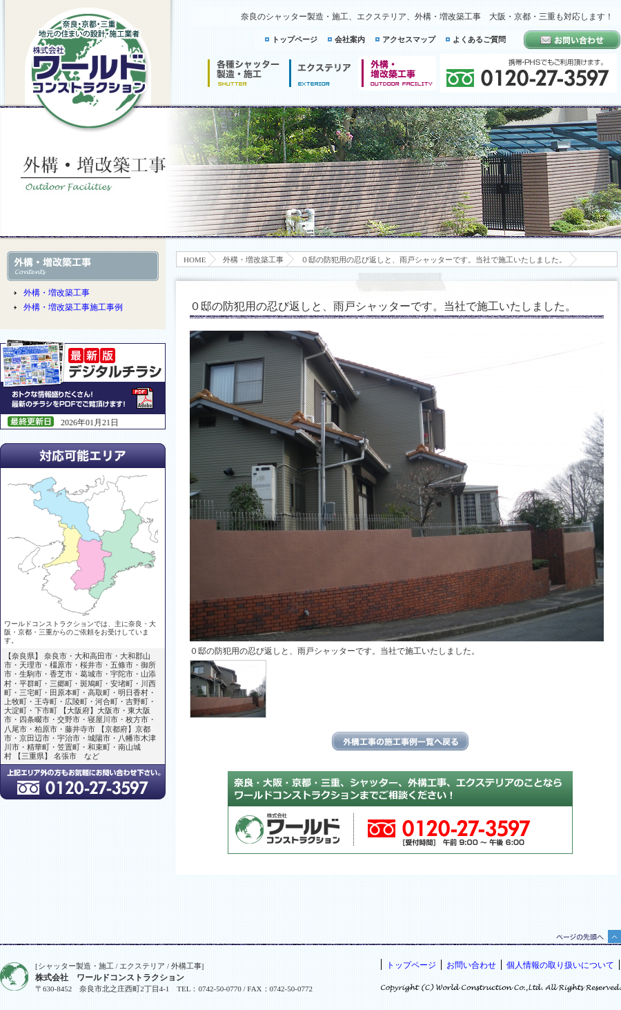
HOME (195, 259)
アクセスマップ (408, 39)
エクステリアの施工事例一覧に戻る (400, 741)
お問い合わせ (471, 965)
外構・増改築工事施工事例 (73, 307)
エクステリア (320, 73)
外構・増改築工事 (253, 259)
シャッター (243, 73)
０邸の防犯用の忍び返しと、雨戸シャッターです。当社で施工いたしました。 (433, 259)
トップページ (294, 39)
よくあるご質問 (479, 39)
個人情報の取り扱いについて (560, 965)
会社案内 (350, 39)
